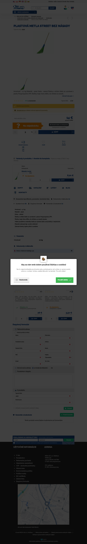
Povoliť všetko (64, 280)
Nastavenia (21, 280)
